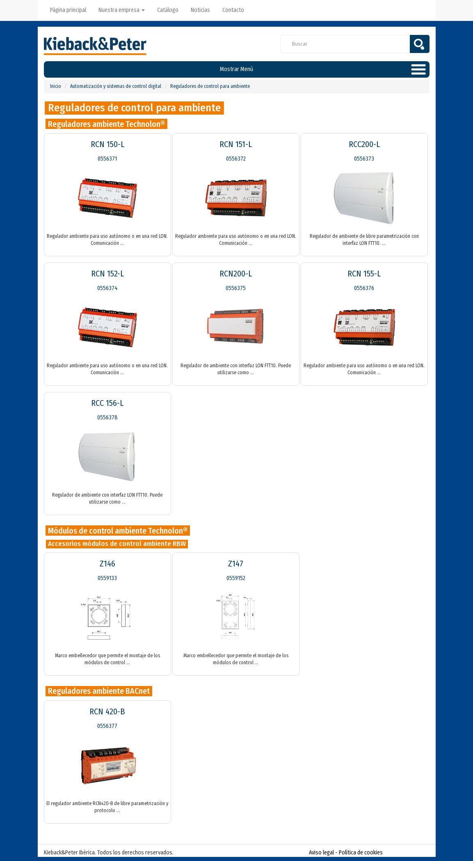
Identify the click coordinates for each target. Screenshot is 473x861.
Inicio (55, 86)
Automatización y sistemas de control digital (115, 86)
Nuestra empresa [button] (121, 10)
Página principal (68, 10)
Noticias (200, 10)
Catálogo (167, 10)
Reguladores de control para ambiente (210, 86)
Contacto (233, 10)
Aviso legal (321, 852)
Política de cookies (361, 852)
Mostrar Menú (236, 69)
